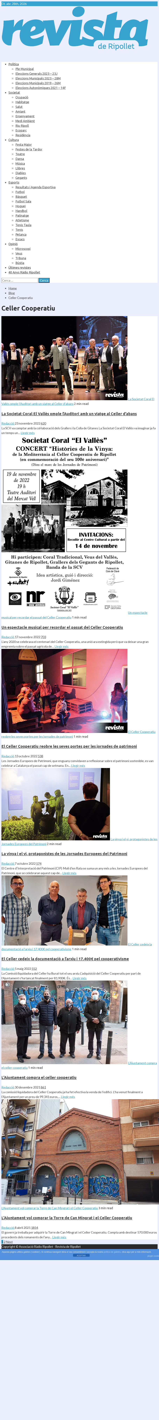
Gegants (21, 177)
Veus (18, 253)
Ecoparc (21, 130)
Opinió (13, 244)
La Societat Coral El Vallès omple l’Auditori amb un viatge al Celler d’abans (69, 413)
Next (9, 1242)
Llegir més (28, 433)
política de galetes (112, 1252)
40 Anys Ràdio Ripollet (24, 272)
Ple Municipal (24, 69)
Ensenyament (24, 116)
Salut (19, 106)
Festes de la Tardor (28, 149)
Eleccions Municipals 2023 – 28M (38, 78)
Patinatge (22, 215)
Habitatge (22, 102)
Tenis (19, 229)
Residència (22, 135)
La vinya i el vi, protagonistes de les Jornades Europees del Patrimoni (64, 853)
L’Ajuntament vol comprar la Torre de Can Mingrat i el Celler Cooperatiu (49, 1208)
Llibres (20, 168)
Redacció (8, 423)
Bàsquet (21, 196)
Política (13, 64)
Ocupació (21, 97)
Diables (20, 173)
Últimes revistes (19, 267)
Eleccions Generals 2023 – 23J (36, 73)
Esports (13, 182)
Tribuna (20, 258)
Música (20, 163)
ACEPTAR (81, 1255)
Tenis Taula (23, 225)
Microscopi (22, 248)
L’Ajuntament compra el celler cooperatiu (39, 1077)
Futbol (20, 192)
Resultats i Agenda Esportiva (35, 187)
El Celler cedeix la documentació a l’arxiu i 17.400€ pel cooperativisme (65, 959)
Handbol (21, 211)
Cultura (13, 140)
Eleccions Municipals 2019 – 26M (38, 83)
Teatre (20, 154)
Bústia (19, 263)
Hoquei (20, 206)
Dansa (19, 159)
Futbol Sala (23, 201)
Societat (14, 92)
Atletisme (22, 220)
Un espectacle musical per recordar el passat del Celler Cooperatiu (62, 627)
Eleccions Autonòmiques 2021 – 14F (40, 88)
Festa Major (23, 144)
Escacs (20, 239)
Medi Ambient (25, 121)
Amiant (20, 111)
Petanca (20, 234)
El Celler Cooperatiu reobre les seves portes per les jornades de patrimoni (69, 746)
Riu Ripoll (22, 125)
